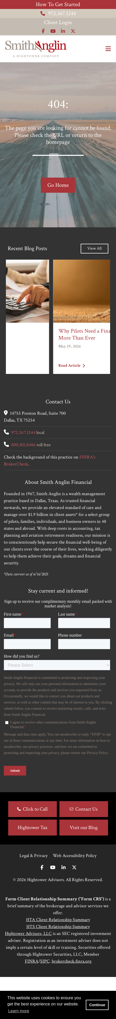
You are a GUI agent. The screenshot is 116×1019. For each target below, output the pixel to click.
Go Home (58, 185)
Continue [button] (97, 1005)
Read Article (24, 365)
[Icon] (43, 31)
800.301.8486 (23, 445)
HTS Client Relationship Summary (58, 969)
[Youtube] (52, 910)
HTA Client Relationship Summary (58, 962)
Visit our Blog (84, 870)
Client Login (58, 22)
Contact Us (86, 851)
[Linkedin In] (63, 910)
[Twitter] (74, 910)
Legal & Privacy (33, 898)
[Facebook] (41, 910)
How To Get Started (58, 4)
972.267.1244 (58, 13)
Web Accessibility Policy (75, 898)
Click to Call (35, 851)
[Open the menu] (108, 49)
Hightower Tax (32, 870)
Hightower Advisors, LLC (28, 976)
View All (94, 248)
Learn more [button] (18, 1011)
